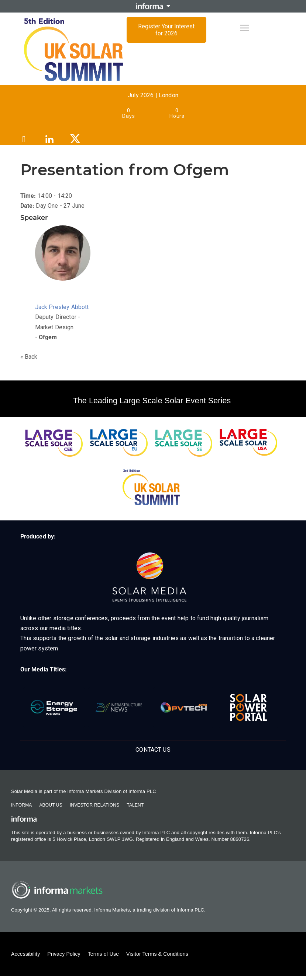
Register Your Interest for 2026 (166, 30)
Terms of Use (103, 954)
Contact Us (153, 749)
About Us (50, 805)
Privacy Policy (63, 954)
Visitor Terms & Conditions (157, 954)
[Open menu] (244, 28)
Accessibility (25, 954)
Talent (135, 805)
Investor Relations (94, 805)
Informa (21, 805)
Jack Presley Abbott (62, 306)
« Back (29, 356)
